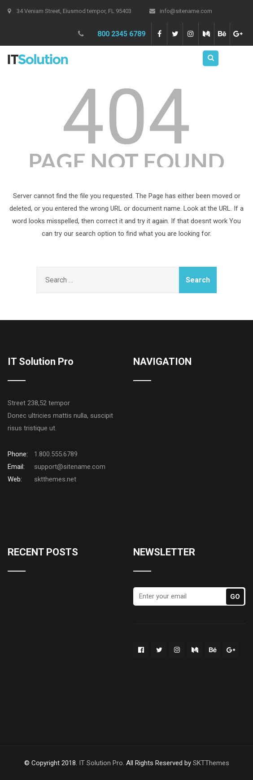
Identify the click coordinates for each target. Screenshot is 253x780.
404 (126, 117)
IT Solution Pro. (101, 763)
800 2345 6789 (121, 34)
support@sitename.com (69, 467)
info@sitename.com (180, 11)
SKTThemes (211, 763)
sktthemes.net (55, 479)
